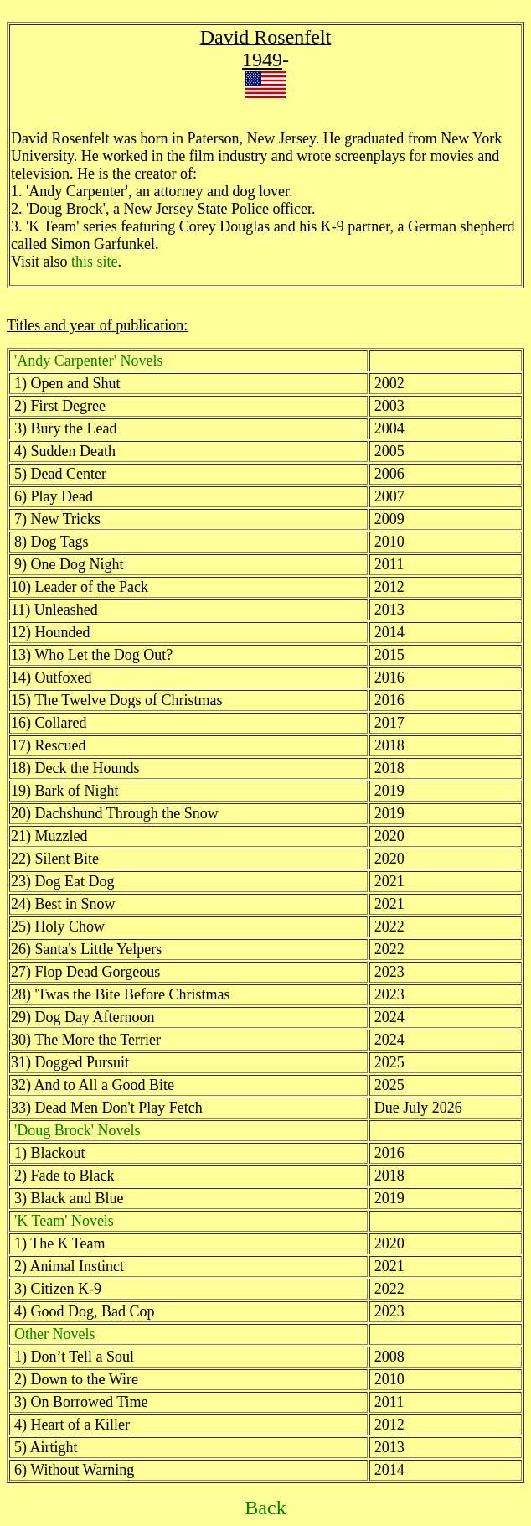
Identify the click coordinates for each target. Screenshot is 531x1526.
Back (265, 1507)
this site (94, 261)
